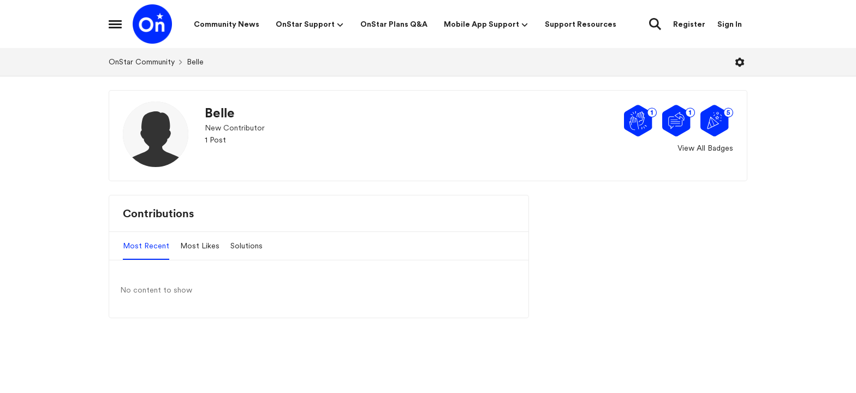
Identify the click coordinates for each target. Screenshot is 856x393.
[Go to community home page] (152, 24)
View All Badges (705, 148)
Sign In (729, 24)
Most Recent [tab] (146, 245)
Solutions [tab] (246, 245)
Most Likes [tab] (199, 245)
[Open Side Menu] (115, 24)
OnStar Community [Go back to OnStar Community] (142, 61)
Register (689, 24)
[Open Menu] (739, 62)
